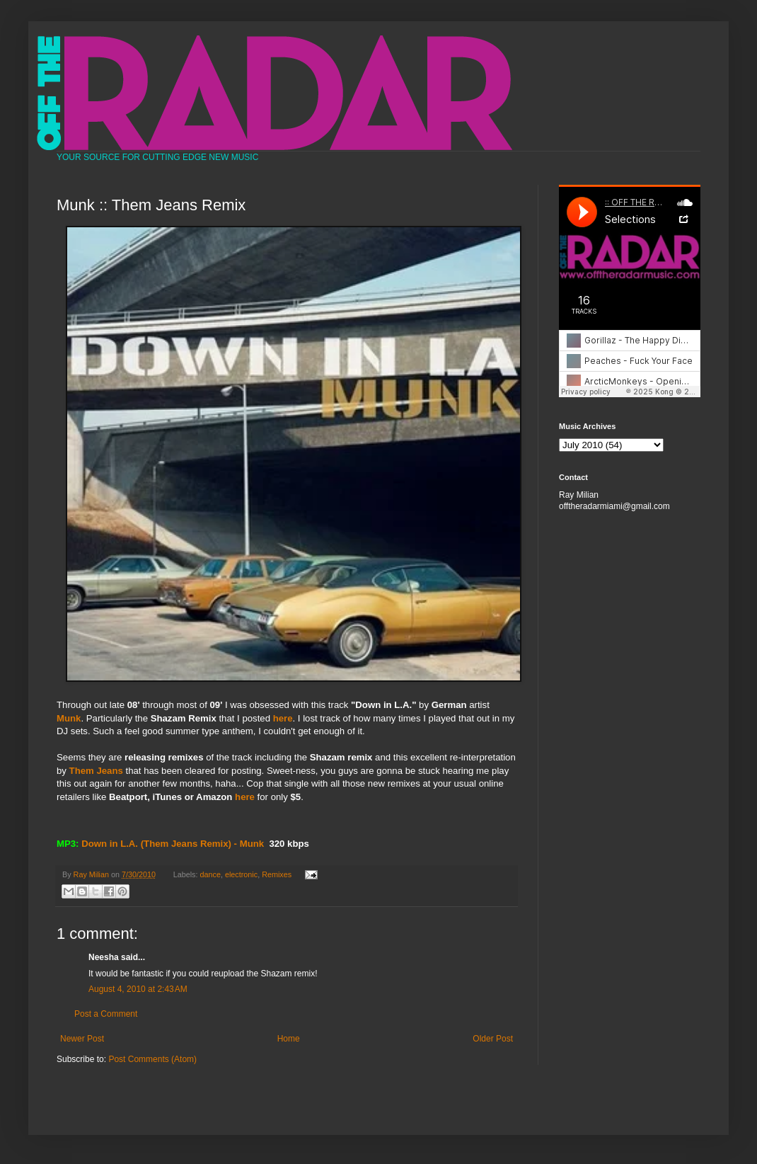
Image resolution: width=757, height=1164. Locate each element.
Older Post (493, 1039)
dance (210, 874)
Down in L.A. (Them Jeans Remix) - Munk (172, 843)
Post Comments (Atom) (152, 1059)
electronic (241, 874)
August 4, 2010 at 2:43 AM (137, 989)
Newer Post (82, 1039)
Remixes (276, 874)
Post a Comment (105, 1014)
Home (288, 1039)
